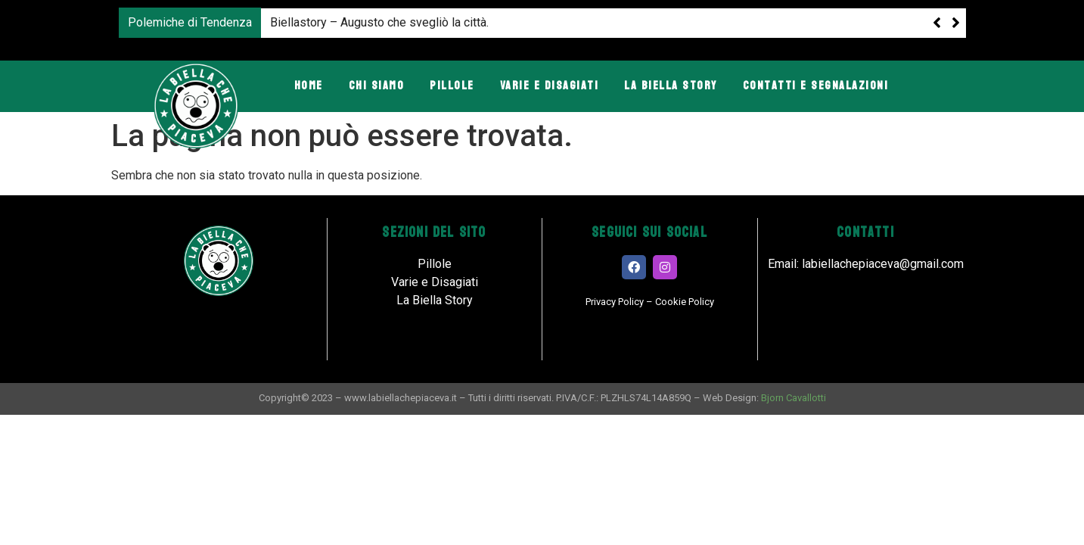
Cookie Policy (684, 301)
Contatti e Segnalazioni (816, 85)
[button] (956, 22)
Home (308, 85)
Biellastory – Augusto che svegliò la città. (379, 22)
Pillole (452, 85)
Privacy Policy (614, 301)
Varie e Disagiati (549, 85)
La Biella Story (670, 85)
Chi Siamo (377, 85)
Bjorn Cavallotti (793, 397)
